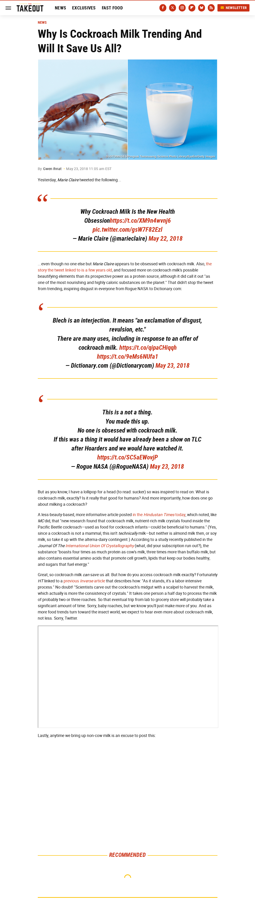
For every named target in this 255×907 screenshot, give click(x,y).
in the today (159, 514)
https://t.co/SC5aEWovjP (127, 457)
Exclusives (84, 8)
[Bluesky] (201, 8)
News (60, 8)
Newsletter (233, 8)
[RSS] (211, 8)
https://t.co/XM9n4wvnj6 (140, 220)
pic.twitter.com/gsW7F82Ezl (127, 229)
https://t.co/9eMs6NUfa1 (127, 356)
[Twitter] (172, 8)
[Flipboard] (191, 8)
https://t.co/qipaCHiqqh (148, 347)
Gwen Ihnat (52, 169)
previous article (84, 580)
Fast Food (112, 8)
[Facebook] (162, 8)
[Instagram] (182, 8)
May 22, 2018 (166, 238)
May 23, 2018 (172, 365)
